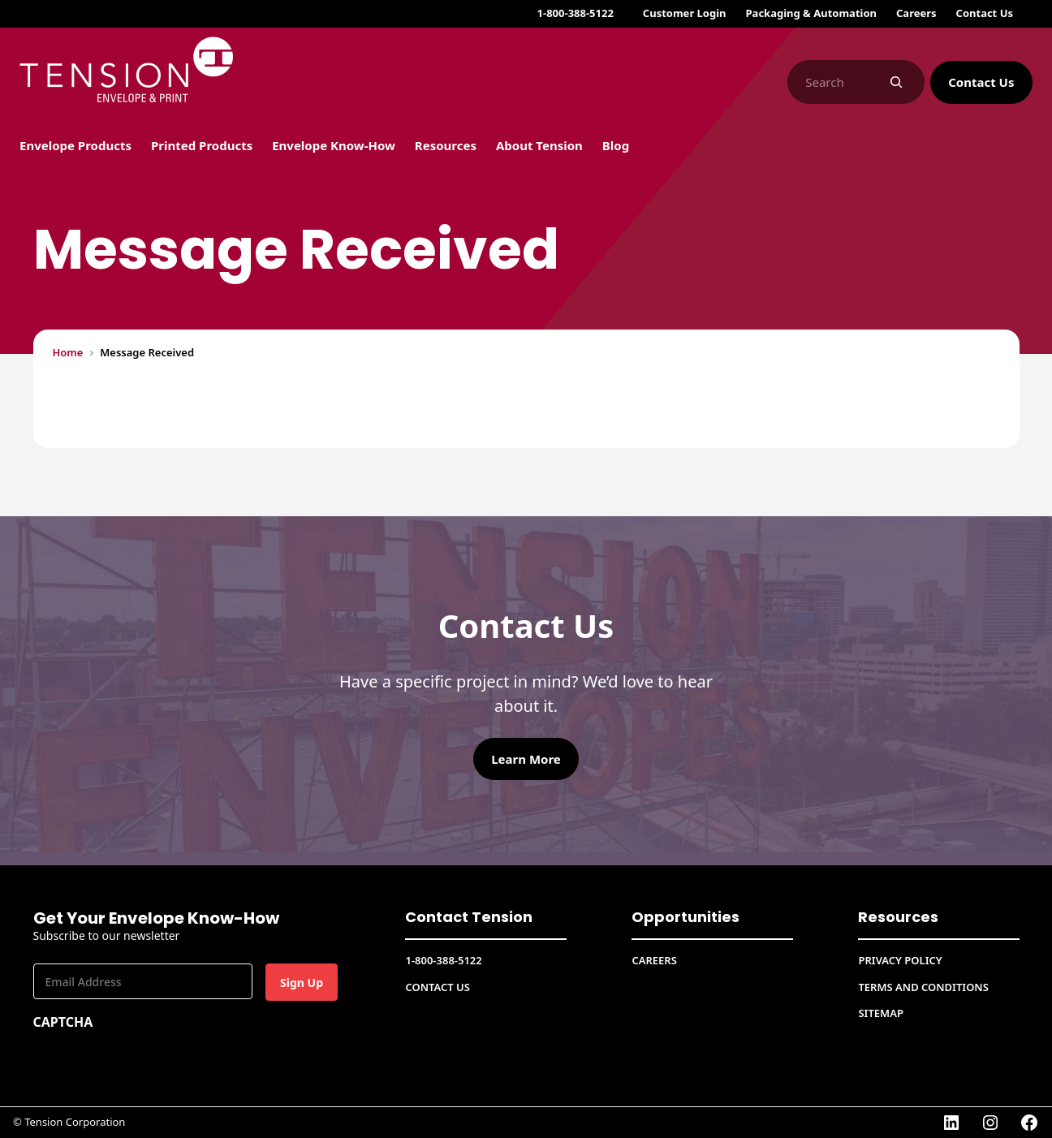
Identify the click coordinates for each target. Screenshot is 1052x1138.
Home (68, 352)
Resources (898, 917)
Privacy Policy (900, 960)
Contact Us (981, 82)
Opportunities (685, 917)
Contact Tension (468, 917)
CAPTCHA (63, 1022)
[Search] (897, 82)
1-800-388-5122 (575, 13)
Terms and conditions (923, 987)
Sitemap (880, 1013)
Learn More (526, 759)
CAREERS (654, 960)
